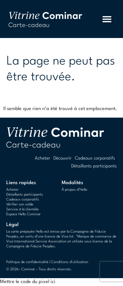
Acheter (42, 158)
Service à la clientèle (22, 209)
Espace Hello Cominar (23, 214)
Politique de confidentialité (27, 262)
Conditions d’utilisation (69, 262)
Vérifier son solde (19, 204)
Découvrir (62, 158)
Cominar (28, 269)
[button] (107, 19)
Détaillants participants (94, 166)
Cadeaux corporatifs (95, 158)
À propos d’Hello (74, 190)
